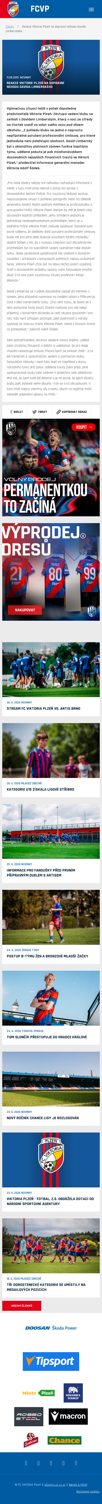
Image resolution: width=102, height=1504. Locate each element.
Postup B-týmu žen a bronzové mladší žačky (47, 956)
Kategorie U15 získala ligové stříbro (40, 789)
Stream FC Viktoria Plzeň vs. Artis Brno (43, 708)
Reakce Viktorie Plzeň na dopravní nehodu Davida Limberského (35, 85)
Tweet (39, 412)
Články (10, 27)
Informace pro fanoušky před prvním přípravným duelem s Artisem (41, 873)
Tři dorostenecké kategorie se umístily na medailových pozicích (46, 1287)
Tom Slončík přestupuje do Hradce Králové (47, 1037)
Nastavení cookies (88, 1492)
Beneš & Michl (78, 1485)
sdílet (16, 412)
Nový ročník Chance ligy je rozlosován (43, 1118)
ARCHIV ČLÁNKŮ (21, 1306)
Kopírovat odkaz (71, 412)
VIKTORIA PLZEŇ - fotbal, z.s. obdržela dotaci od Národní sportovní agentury (50, 1201)
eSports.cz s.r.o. (54, 1485)
